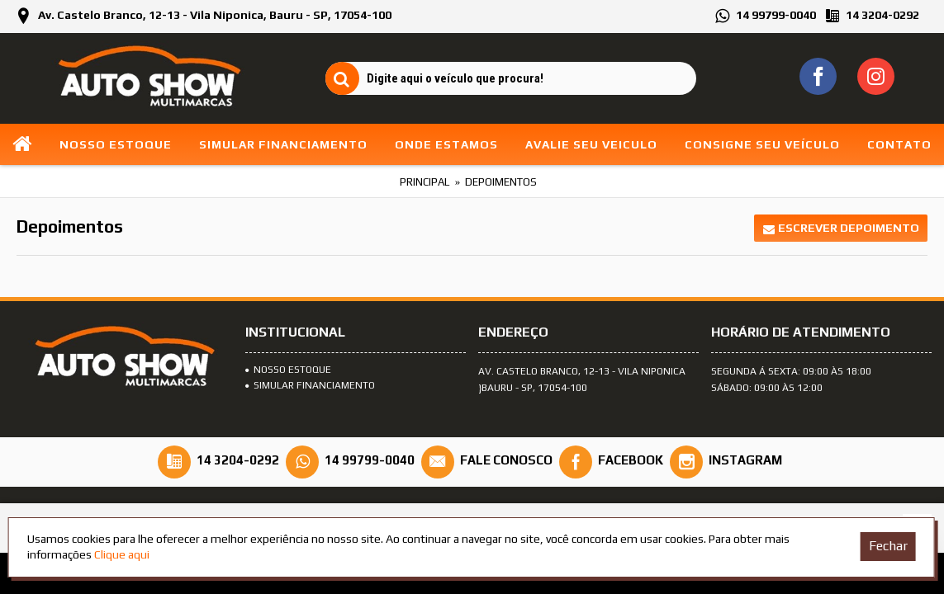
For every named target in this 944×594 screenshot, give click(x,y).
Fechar (888, 546)
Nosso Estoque (288, 369)
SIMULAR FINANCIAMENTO (310, 385)
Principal (424, 182)
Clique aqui (121, 554)
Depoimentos (501, 182)
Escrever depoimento (840, 228)
